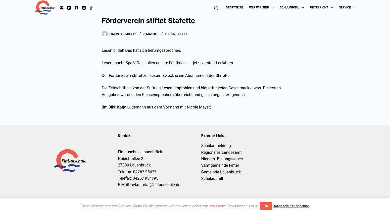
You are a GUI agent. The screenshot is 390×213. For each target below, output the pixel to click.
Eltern (170, 34)
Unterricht (322, 8)
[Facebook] (76, 8)
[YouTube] (69, 8)
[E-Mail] (61, 8)
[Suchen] (216, 8)
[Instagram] (84, 8)
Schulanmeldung (216, 145)
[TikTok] (91, 8)
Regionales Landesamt (221, 152)
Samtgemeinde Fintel (220, 165)
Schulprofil (293, 8)
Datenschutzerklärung (291, 206)
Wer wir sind (262, 8)
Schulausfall (212, 178)
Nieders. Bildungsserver (222, 159)
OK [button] (266, 206)
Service (347, 8)
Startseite (234, 7)
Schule (182, 34)
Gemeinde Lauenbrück (221, 172)
